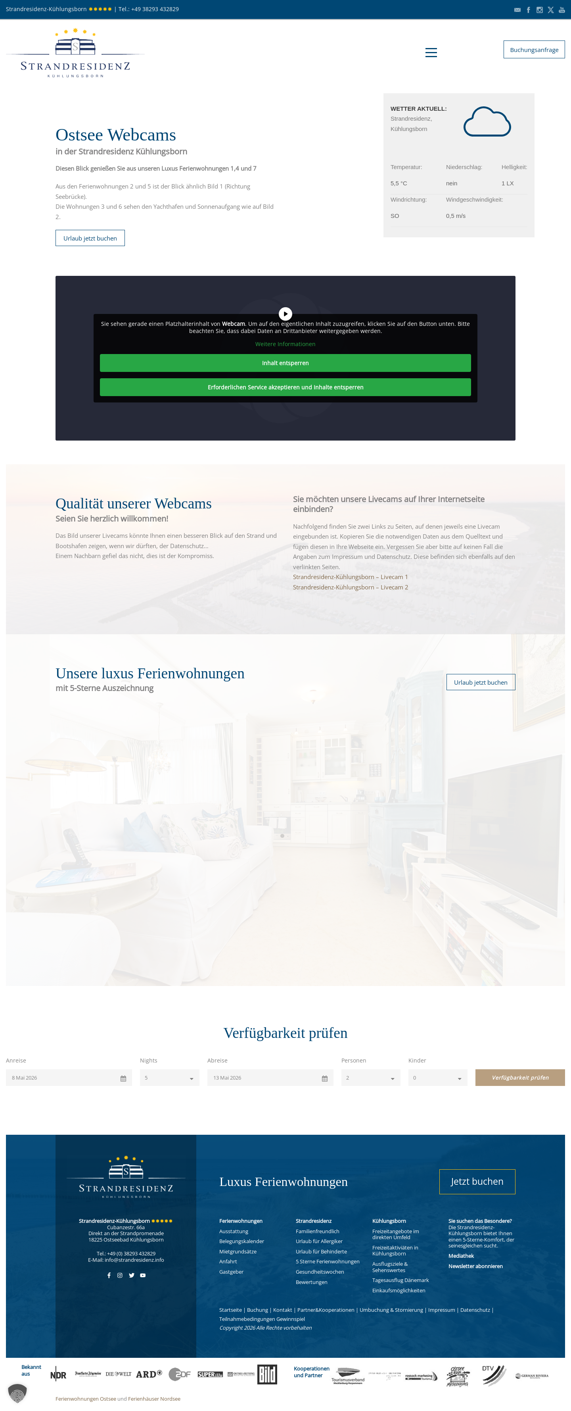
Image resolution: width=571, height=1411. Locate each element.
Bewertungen (312, 1282)
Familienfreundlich (317, 1231)
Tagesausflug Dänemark (400, 1280)
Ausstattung (233, 1231)
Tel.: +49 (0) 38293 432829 (126, 1253)
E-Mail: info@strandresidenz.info (126, 1259)
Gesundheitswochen (320, 1271)
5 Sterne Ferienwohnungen (328, 1261)
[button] (17, 1393)
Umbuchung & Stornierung (391, 1309)
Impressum (441, 1309)
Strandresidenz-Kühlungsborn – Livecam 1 (350, 577)
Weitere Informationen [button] (285, 344)
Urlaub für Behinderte (321, 1251)
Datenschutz (475, 1309)
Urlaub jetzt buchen (90, 238)
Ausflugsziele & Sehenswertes (390, 1267)
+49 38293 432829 (155, 9)
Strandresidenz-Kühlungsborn (59, 9)
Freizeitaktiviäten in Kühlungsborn (395, 1250)
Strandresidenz (313, 1220)
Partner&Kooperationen (325, 1309)
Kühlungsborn (389, 1220)
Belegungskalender (241, 1241)
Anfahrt (228, 1261)
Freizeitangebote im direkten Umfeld (395, 1234)
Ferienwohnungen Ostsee (86, 1398)
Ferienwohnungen (241, 1220)
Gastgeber (231, 1271)
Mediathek (461, 1255)
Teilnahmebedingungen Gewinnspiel (262, 1318)
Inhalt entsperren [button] (285, 363)
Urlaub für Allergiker (319, 1241)
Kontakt (282, 1309)
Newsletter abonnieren (475, 1266)
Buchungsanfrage (534, 50)
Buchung (257, 1309)
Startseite (230, 1309)
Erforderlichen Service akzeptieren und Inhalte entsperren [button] (286, 387)
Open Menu (431, 52)
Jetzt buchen (477, 1181)
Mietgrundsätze (238, 1251)
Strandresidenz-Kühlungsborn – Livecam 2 (350, 587)
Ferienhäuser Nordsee (154, 1398)
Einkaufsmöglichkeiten (398, 1290)
